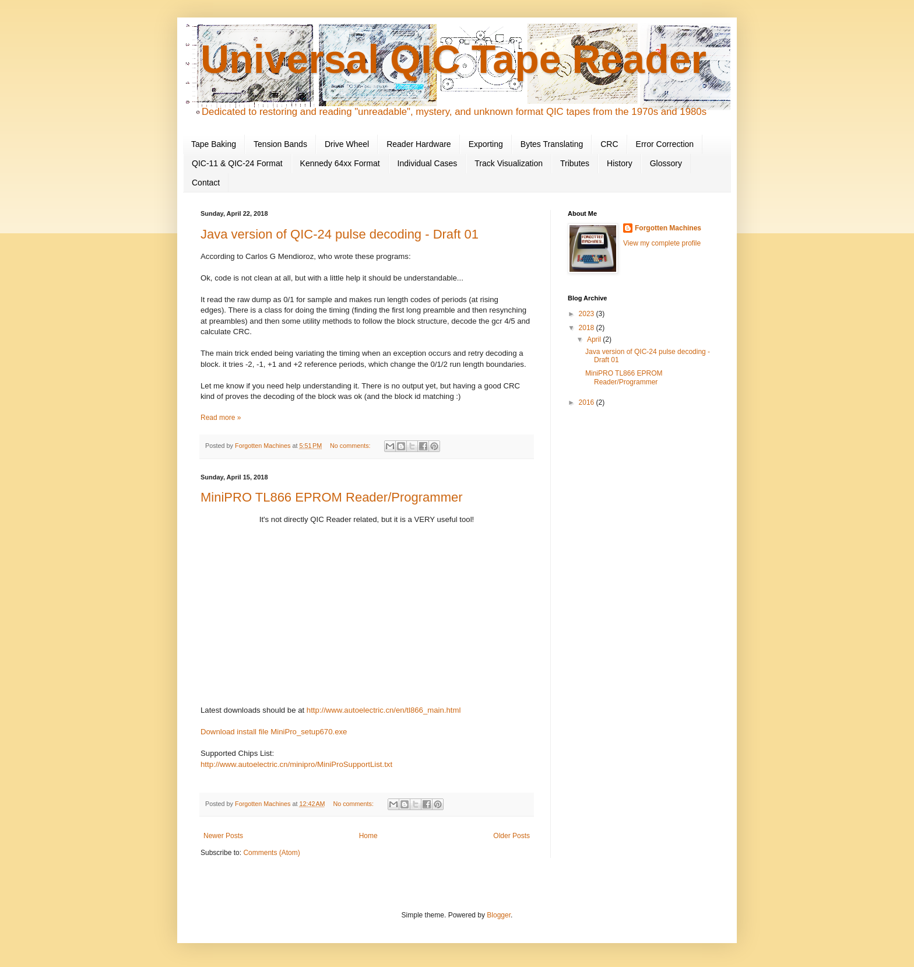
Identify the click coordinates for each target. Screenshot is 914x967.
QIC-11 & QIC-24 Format (237, 163)
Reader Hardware (418, 144)
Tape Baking (213, 144)
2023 (587, 314)
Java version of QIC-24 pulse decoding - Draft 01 (340, 234)
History (619, 163)
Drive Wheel (347, 144)
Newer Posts (223, 836)
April (595, 339)
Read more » (221, 418)
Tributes (574, 163)
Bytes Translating (552, 144)
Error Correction (665, 144)
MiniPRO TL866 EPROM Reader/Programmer (332, 497)
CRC (609, 144)
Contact (206, 182)
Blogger (499, 915)
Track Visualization (508, 163)
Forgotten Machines (668, 228)
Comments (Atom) (271, 853)
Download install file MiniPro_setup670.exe (274, 731)
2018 (587, 328)
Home (368, 836)
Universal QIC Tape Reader (453, 59)
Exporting (486, 144)
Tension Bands (280, 144)
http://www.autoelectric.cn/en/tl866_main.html (384, 710)
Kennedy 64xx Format (340, 163)
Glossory (666, 163)
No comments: (351, 445)
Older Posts (511, 836)
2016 (587, 402)
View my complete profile (662, 243)
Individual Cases (428, 163)
